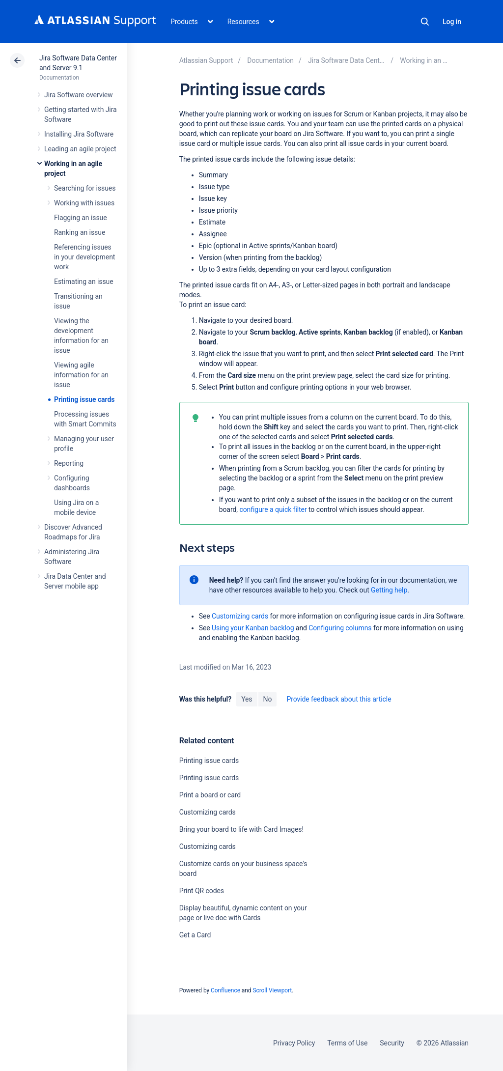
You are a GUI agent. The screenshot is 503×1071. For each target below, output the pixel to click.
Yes (246, 699)
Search (425, 21)
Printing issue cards (84, 399)
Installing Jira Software (78, 134)
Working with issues (84, 203)
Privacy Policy (294, 1043)
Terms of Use (347, 1043)
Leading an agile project (80, 149)
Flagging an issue (80, 218)
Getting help (389, 590)
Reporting (69, 463)
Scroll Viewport (272, 990)
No (267, 699)
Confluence (225, 990)
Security (392, 1043)
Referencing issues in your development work (84, 257)
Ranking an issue (79, 232)
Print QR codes (201, 891)
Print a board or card (210, 795)
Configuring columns (339, 628)
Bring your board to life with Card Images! (241, 829)
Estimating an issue (83, 281)
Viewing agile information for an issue (81, 375)
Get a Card (195, 935)
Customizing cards (240, 616)
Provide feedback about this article (338, 699)
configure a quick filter (273, 509)
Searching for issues (84, 188)
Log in (452, 22)
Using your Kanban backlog (253, 628)
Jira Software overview (78, 95)
